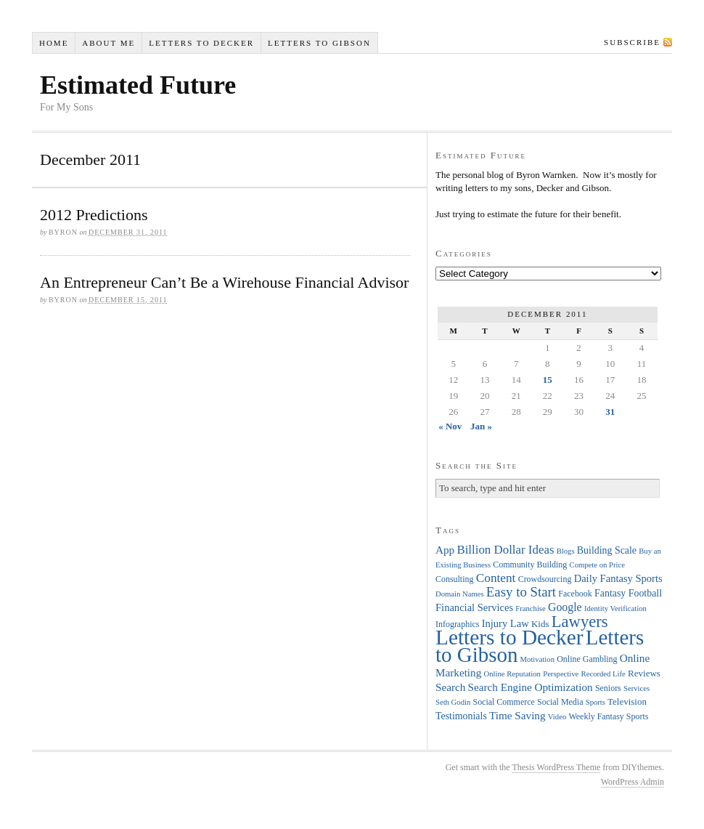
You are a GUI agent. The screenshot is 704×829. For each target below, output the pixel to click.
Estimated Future (138, 85)
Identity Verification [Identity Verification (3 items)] (615, 608)
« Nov (450, 426)
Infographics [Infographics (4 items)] (457, 624)
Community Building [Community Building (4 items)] (530, 564)
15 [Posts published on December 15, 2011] (547, 379)
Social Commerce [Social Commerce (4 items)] (504, 702)
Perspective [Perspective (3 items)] (560, 674)
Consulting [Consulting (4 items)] (454, 579)
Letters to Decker (201, 43)
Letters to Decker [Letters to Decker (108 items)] (509, 637)
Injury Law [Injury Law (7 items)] (505, 623)
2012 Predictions (94, 215)
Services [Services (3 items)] (636, 688)
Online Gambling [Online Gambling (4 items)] (587, 659)
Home (53, 43)
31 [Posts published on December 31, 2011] (610, 411)
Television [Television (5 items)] (627, 701)
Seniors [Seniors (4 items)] (608, 688)
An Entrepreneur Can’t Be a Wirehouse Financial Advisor (224, 282)
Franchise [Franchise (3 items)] (530, 608)
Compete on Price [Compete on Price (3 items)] (597, 565)
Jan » (481, 426)
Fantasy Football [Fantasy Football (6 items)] (628, 593)
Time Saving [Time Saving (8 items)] (517, 715)
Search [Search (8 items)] (450, 687)
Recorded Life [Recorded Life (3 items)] (603, 674)
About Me (108, 43)
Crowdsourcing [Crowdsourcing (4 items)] (545, 579)
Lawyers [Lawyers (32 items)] (580, 621)
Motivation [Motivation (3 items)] (537, 659)
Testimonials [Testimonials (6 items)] (461, 716)
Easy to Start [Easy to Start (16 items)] (521, 591)
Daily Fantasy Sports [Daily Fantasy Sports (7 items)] (618, 578)
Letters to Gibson (319, 43)
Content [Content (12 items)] (496, 578)
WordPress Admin (632, 782)
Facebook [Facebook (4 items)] (575, 594)
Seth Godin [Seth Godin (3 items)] (452, 702)
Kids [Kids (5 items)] (540, 623)
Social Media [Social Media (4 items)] (560, 702)
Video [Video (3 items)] (557, 717)
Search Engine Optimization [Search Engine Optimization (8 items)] (530, 687)
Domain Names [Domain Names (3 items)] (459, 594)
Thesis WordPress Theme (556, 767)
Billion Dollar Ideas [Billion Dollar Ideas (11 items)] (505, 550)
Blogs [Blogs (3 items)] (566, 551)
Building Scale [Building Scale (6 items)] (607, 550)
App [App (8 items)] (444, 549)
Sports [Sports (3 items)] (595, 702)
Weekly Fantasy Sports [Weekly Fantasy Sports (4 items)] (608, 716)
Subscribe (632, 42)
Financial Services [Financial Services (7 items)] (474, 607)
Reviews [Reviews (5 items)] (644, 673)
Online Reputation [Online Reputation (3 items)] (512, 674)
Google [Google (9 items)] (565, 607)
